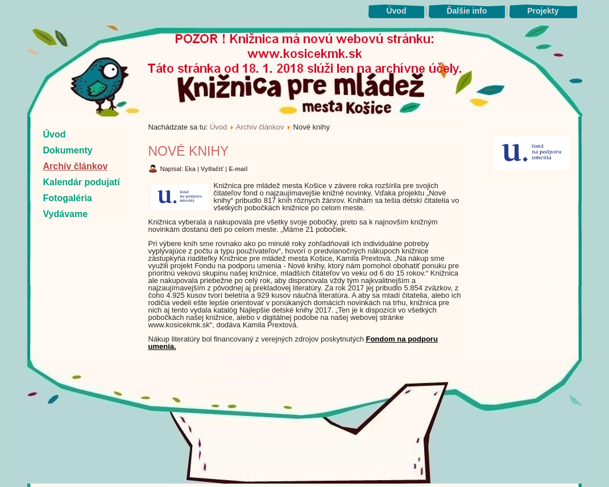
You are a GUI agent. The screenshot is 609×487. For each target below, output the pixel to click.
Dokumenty (68, 150)
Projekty (542, 10)
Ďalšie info (466, 10)
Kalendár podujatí (81, 182)
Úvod (396, 10)
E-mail (238, 168)
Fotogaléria (67, 198)
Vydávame (65, 214)
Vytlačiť (213, 168)
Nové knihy (188, 151)
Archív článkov (75, 166)
